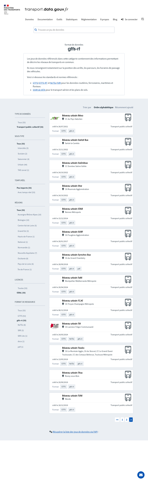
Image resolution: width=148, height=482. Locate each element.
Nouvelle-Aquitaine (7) (27, 253)
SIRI (59, 82)
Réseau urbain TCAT (72, 301)
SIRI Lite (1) (22, 336)
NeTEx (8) (22, 325)
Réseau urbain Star (72, 186)
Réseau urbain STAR (72, 209)
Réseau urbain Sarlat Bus (75, 140)
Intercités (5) (23, 148)
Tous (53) (22, 122)
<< (117, 419)
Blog (115, 19)
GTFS (35, 82)
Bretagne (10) (23, 220)
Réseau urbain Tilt (71, 324)
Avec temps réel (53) (26, 192)
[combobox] (74, 30)
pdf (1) (20, 347)
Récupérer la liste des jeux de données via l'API (75, 431)
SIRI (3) (21, 330)
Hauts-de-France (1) (26, 236)
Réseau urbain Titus (72, 373)
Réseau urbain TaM (72, 278)
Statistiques (71, 19)
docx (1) (21, 341)
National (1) (23, 242)
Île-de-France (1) (25, 269)
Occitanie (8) (23, 258)
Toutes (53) (22, 288)
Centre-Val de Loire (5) (27, 225)
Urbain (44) (22, 164)
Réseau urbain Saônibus (75, 163)
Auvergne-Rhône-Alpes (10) (29, 214)
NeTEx (53, 82)
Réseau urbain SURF (72, 232)
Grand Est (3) (23, 231)
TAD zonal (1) (23, 170)
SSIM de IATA (39, 89)
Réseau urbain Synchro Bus (76, 255)
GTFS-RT (43, 82)
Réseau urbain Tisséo (73, 348)
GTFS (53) (22, 316)
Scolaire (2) (22, 153)
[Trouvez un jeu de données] (74, 30)
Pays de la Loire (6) (26, 264)
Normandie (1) (24, 247)
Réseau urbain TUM (72, 396)
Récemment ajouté (124, 107)
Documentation (45, 19)
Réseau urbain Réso (72, 116)
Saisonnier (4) (23, 159)
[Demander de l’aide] (141, 475)
